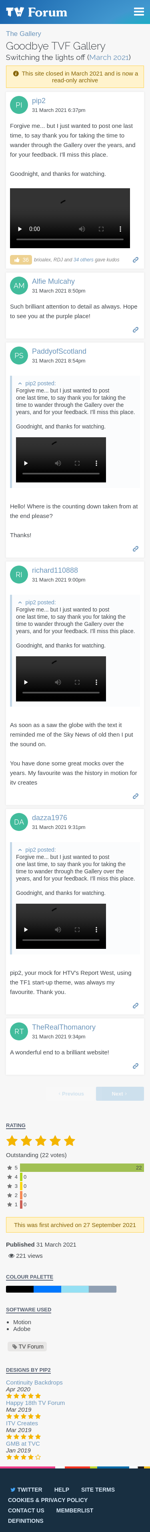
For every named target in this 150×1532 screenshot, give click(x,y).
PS (19, 355)
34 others (84, 260)
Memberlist (75, 1510)
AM (19, 285)
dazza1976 (49, 818)
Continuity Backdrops (34, 1382)
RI (19, 574)
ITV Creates (22, 1423)
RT (19, 1031)
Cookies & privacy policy (48, 1500)
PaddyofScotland (59, 351)
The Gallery (23, 34)
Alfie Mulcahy (53, 281)
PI (19, 105)
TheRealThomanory (64, 1027)
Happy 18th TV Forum (35, 1402)
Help (61, 1489)
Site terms (98, 1489)
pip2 (39, 101)
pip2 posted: (40, 383)
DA (19, 822)
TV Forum (36, 12)
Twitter (25, 1489)
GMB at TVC (23, 1443)
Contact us (26, 1510)
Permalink (136, 259)
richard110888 (55, 570)
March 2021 (109, 57)
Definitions (26, 1521)
